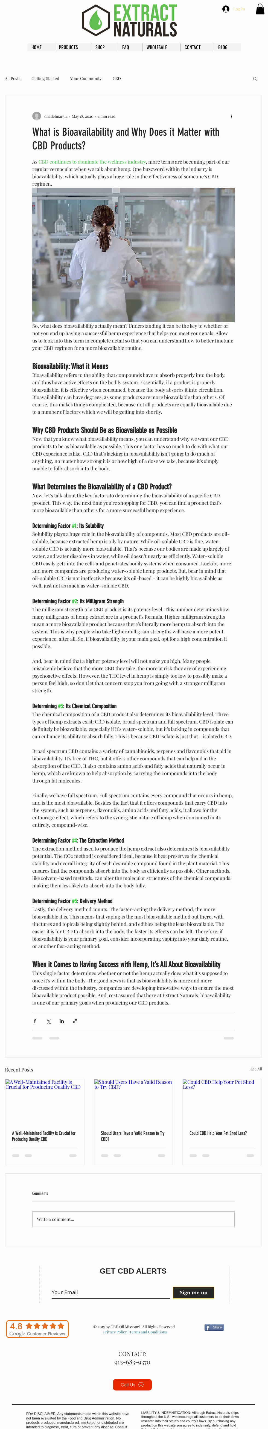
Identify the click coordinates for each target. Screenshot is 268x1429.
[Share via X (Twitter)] (48, 1021)
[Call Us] (132, 1384)
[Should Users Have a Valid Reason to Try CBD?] (133, 1101)
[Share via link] (75, 1021)
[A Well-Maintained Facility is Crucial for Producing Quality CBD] (44, 1101)
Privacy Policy (115, 1331)
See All (256, 1068)
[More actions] (231, 116)
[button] (260, 9)
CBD (117, 78)
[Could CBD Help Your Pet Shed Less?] (222, 1101)
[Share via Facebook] (34, 1021)
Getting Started (45, 78)
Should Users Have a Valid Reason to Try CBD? (132, 1136)
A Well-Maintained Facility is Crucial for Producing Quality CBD (43, 1136)
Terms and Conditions (148, 1331)
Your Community (86, 78)
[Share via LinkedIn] (61, 1021)
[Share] (214, 1327)
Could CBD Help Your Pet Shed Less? (218, 1133)
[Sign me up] (193, 1293)
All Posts (13, 78)
